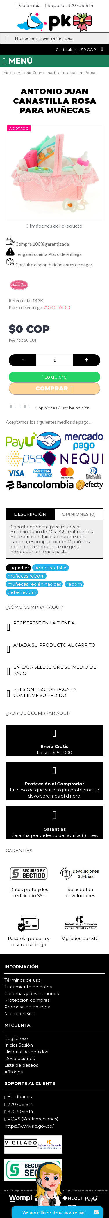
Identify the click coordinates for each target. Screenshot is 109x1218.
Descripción (30, 514)
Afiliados (13, 1072)
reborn (74, 584)
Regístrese (16, 1038)
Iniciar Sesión (18, 1045)
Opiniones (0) (79, 514)
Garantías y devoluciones (31, 993)
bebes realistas (50, 568)
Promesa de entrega (27, 1007)
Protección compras (26, 1000)
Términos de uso (22, 980)
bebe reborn (22, 592)
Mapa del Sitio (19, 1013)
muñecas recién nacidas (34, 584)
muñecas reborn (26, 576)
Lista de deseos (21, 1065)
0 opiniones (46, 408)
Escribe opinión (75, 408)
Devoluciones (19, 1058)
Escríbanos (18, 1097)
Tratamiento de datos (28, 987)
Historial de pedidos (26, 1052)
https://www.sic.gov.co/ (29, 1126)
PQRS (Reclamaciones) (31, 1119)
